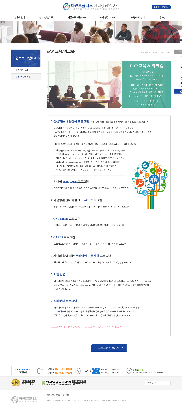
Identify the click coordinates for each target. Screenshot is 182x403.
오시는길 (156, 7)
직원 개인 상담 (21, 70)
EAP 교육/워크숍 (22, 77)
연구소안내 (19, 17)
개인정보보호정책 (53, 395)
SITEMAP (165, 7)
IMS (67, 395)
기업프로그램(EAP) (77, 17)
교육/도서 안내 (138, 17)
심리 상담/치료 (46, 17)
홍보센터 (163, 17)
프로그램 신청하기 (108, 348)
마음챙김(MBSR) (108, 17)
